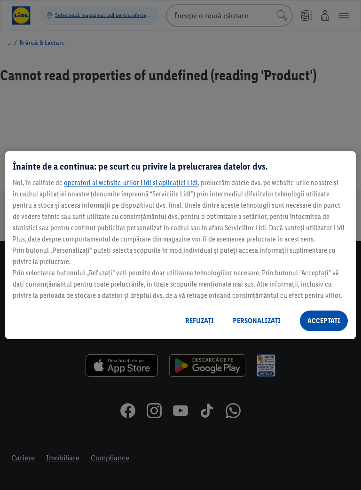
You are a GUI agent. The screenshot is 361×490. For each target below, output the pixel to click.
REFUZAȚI (199, 320)
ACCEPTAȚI (323, 320)
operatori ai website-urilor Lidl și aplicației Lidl (131, 182)
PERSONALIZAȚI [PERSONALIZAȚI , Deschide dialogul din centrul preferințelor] (257, 320)
